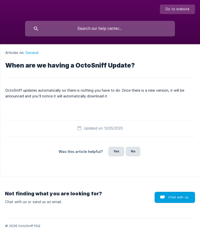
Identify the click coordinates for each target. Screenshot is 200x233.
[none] (177, 9)
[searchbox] (100, 28)
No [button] (133, 151)
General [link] (31, 52)
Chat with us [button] (178, 197)
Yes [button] (116, 151)
